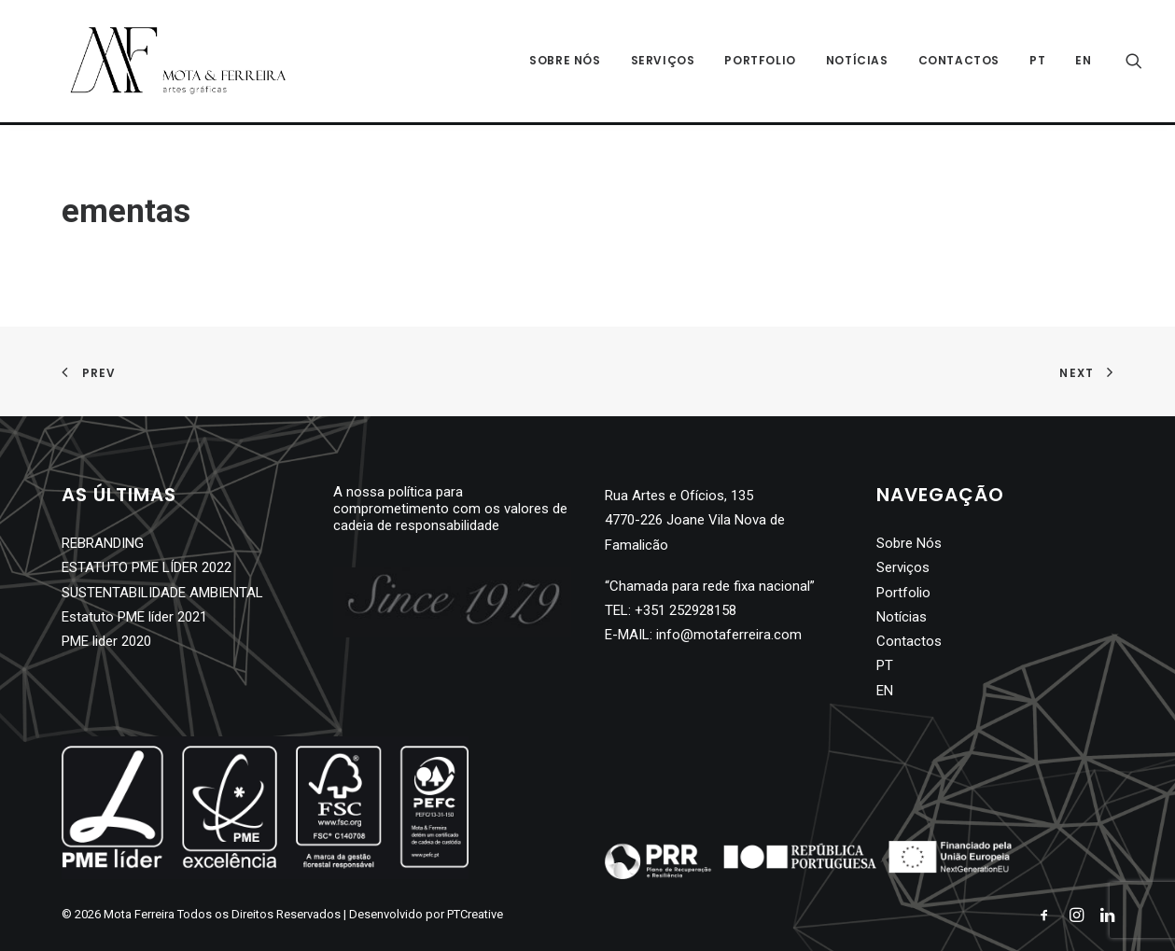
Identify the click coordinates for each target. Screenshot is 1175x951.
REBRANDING (103, 543)
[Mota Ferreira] (160, 62)
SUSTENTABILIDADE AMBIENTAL (162, 592)
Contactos (959, 62)
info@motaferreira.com (729, 634)
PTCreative (475, 914)
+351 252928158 (685, 610)
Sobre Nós (564, 62)
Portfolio (759, 62)
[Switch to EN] (1076, 62)
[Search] (1134, 62)
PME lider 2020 (106, 641)
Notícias (857, 62)
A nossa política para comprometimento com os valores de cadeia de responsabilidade (450, 508)
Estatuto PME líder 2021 (134, 616)
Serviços (663, 62)
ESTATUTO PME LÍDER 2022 (146, 567)
